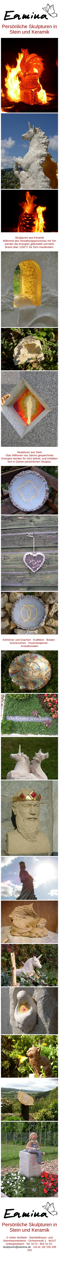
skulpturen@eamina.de (17, 1246)
